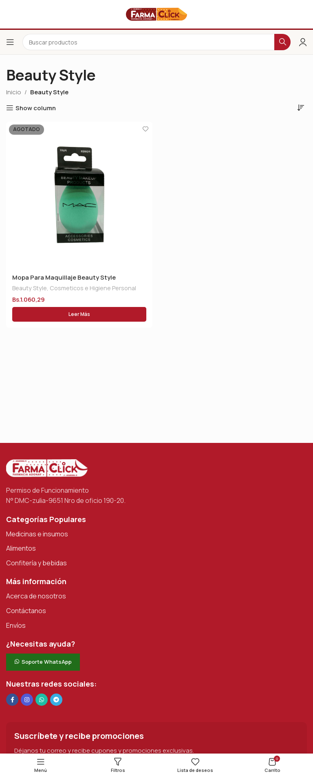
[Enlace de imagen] (47, 467)
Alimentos (21, 548)
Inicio (13, 92)
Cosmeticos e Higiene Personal (93, 288)
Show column (35, 107)
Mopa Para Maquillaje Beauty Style (64, 277)
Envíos (16, 625)
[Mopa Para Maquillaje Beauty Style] (79, 195)
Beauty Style (29, 288)
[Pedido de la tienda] (301, 107)
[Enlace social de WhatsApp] (41, 700)
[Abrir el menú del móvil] (10, 42)
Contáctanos (26, 610)
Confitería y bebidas (36, 562)
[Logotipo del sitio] (156, 13)
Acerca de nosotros (36, 595)
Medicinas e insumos (37, 533)
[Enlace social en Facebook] (12, 700)
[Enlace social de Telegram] (56, 700)
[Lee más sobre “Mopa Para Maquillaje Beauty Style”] (79, 314)
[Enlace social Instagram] (27, 700)
